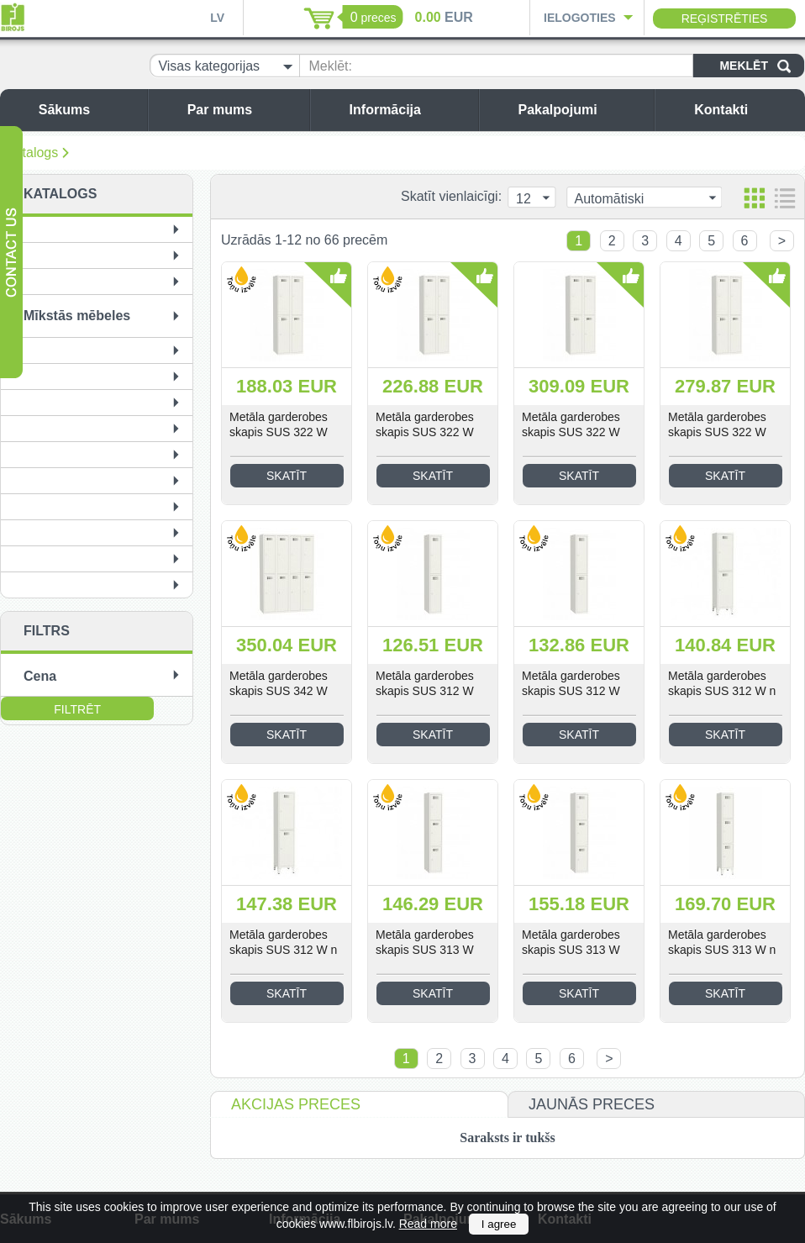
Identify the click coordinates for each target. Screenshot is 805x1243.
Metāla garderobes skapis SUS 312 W (425, 683)
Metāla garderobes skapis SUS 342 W (278, 683)
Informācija (410, 110)
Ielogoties (580, 17)
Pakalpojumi (581, 110)
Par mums (244, 110)
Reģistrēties (724, 18)
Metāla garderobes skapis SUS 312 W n (722, 683)
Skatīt (286, 475)
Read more (428, 1223)
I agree (499, 1224)
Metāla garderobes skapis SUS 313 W (425, 942)
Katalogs (32, 152)
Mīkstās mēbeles (77, 315)
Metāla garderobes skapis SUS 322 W (278, 424)
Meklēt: (330, 66)
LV (217, 17)
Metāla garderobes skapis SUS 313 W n (722, 942)
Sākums (89, 110)
